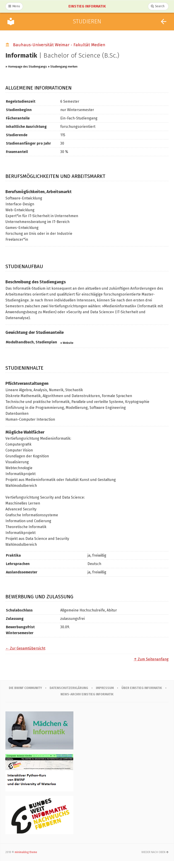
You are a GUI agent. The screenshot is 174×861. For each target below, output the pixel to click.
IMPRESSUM (105, 688)
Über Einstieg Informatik (142, 688)
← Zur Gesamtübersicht (25, 648)
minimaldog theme (26, 852)
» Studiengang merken (62, 66)
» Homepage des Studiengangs (26, 66)
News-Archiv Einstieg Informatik (87, 694)
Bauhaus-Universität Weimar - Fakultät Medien (59, 44)
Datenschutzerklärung (69, 688)
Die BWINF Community (25, 688)
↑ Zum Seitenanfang (151, 659)
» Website (66, 342)
